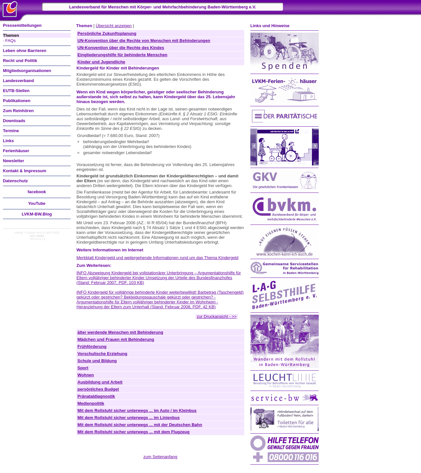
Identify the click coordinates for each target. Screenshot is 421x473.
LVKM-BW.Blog (37, 214)
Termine (11, 130)
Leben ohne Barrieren (24, 50)
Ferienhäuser (16, 150)
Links (8, 140)
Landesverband (18, 80)
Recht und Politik (20, 60)
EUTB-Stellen (16, 90)
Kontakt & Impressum (24, 170)
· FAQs (9, 40)
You (36, 203)
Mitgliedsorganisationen (27, 70)
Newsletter (13, 160)
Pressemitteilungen (22, 25)
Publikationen (16, 100)
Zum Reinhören (18, 110)
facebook (36, 191)
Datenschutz (15, 180)
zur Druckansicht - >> (217, 316)
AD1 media (37, 235)
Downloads (14, 120)
